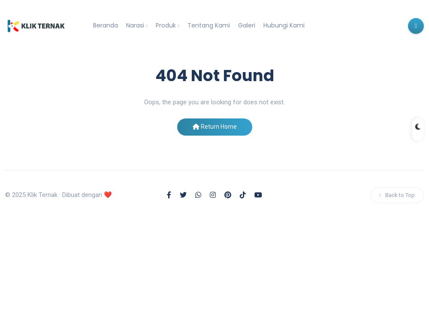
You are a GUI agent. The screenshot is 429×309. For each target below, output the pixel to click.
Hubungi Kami (284, 25)
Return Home (215, 126)
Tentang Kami (208, 25)
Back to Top (397, 195)
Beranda (105, 25)
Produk (166, 25)
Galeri (246, 25)
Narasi (135, 25)
